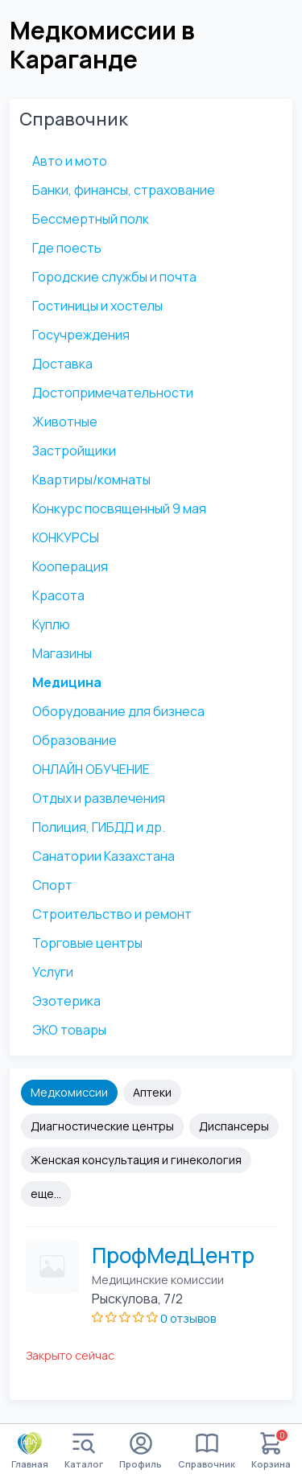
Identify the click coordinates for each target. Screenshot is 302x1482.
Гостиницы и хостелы (97, 306)
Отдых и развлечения (98, 798)
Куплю (51, 624)
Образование (74, 740)
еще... (46, 1193)
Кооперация (70, 566)
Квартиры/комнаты (91, 479)
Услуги (52, 972)
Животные (64, 421)
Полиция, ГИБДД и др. (98, 827)
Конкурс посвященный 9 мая (119, 508)
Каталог (83, 1451)
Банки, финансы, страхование (123, 190)
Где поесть (66, 248)
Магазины (62, 653)
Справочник (206, 1451)
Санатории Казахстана (103, 856)
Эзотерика (66, 1001)
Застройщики (74, 450)
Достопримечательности (112, 392)
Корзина (271, 1451)
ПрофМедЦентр (173, 1255)
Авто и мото (69, 161)
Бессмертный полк (90, 219)
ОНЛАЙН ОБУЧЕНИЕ (91, 769)
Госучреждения (81, 335)
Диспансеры (234, 1126)
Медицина (66, 682)
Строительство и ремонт (112, 914)
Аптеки (152, 1092)
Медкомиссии (69, 1092)
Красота (58, 595)
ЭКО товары (69, 1030)
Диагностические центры (102, 1126)
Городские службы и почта (114, 277)
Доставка (62, 364)
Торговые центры (87, 943)
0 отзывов (188, 1318)
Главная (29, 1450)
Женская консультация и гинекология (136, 1159)
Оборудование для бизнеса (118, 711)
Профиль (140, 1451)
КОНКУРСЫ (65, 537)
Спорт (52, 885)
